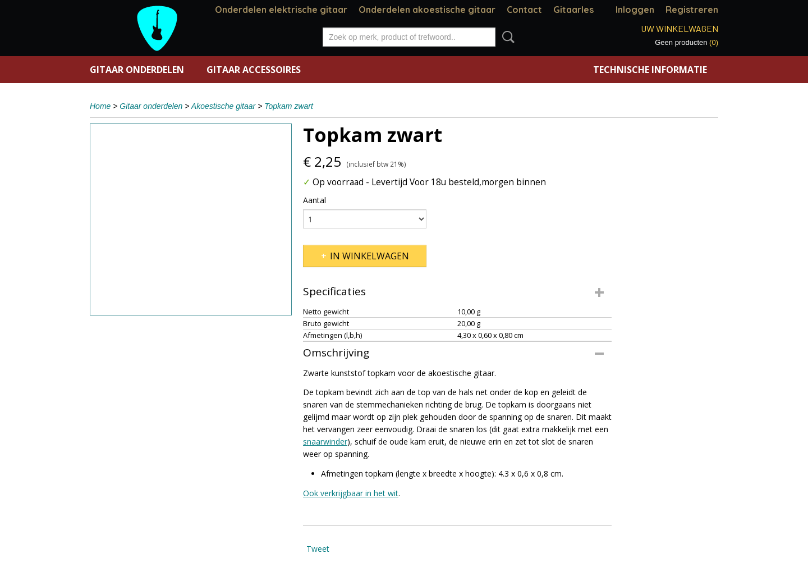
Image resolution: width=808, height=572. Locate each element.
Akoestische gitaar (223, 106)
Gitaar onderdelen (137, 69)
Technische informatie (650, 69)
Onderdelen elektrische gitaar (281, 9)
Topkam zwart (288, 106)
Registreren (691, 9)
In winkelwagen (369, 256)
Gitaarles (573, 9)
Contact (524, 9)
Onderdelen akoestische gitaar (427, 9)
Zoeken (506, 37)
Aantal (314, 200)
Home (100, 106)
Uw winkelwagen (679, 28)
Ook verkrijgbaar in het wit (350, 493)
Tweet (317, 548)
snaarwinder (325, 441)
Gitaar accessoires (253, 69)
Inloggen (635, 9)
